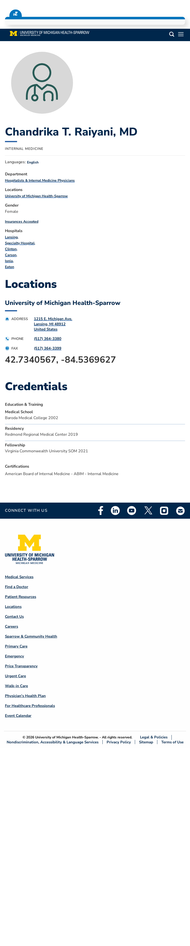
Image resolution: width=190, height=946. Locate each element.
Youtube (131, 510)
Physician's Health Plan (25, 695)
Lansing (11, 237)
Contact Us (14, 616)
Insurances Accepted (21, 221)
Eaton (9, 267)
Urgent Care (15, 676)
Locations (13, 606)
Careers (11, 626)
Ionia (9, 261)
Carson (10, 255)
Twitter (147, 510)
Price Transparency (21, 666)
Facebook (100, 510)
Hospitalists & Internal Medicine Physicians (40, 180)
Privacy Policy (119, 742)
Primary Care (16, 646)
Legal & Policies (153, 737)
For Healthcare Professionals (30, 705)
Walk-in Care (16, 685)
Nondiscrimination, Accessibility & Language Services (52, 742)
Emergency (14, 656)
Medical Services (19, 576)
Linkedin (115, 510)
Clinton (11, 249)
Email (180, 511)
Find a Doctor (16, 586)
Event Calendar (18, 715)
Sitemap (146, 742)
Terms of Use (172, 742)
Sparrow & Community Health (31, 636)
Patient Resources (20, 596)
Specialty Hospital (19, 243)
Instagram (164, 510)
